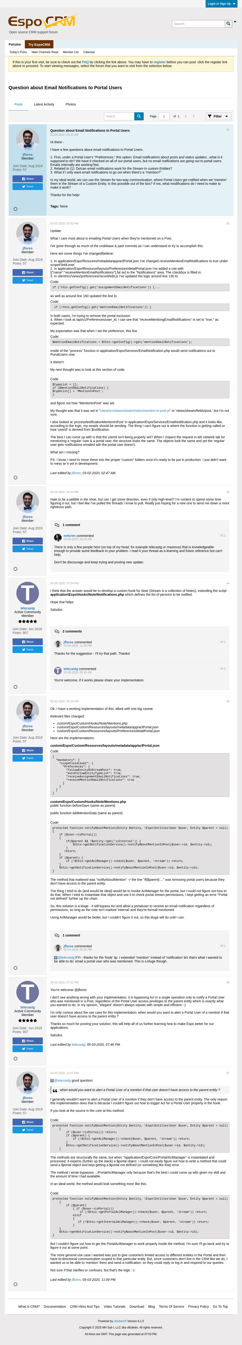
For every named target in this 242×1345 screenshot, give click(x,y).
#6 (227, 982)
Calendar (89, 52)
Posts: (17, 170)
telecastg (67, 957)
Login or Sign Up (221, 3)
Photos (71, 104)
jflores (76, 473)
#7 (227, 1073)
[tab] (18, 104)
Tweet (27, 186)
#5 (227, 701)
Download (137, 1306)
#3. (223, 535)
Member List (70, 52)
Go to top (220, 1306)
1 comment (71, 525)
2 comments (72, 631)
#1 (227, 129)
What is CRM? (29, 1306)
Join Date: (20, 166)
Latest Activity (44, 104)
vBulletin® (120, 1321)
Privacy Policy (198, 1306)
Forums (15, 44)
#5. (223, 946)
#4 (227, 583)
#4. (223, 642)
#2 (227, 223)
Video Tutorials (114, 1306)
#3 (227, 492)
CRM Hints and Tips (84, 1306)
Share (28, 179)
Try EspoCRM (39, 44)
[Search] (198, 24)
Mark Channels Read (45, 52)
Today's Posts (18, 52)
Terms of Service (171, 1306)
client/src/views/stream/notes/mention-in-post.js (134, 411)
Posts (18, 104)
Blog (151, 1306)
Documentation (55, 1306)
